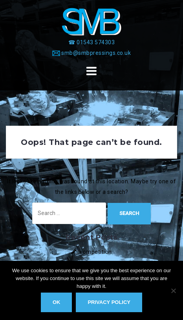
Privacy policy (109, 302)
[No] (173, 291)
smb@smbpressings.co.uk (96, 53)
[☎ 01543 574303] (91, 42)
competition (96, 252)
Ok (56, 302)
